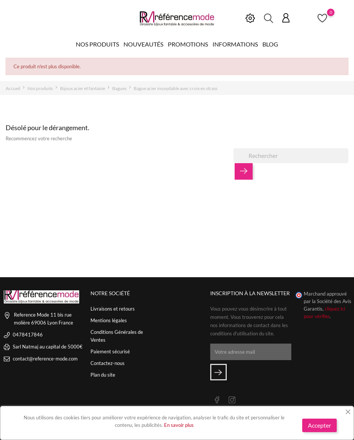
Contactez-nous (107, 363)
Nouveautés (143, 44)
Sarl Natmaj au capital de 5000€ (48, 347)
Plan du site (102, 375)
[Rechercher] (290, 155)
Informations (235, 44)
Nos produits (97, 44)
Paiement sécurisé (110, 351)
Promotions (188, 44)
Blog (270, 44)
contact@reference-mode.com (45, 359)
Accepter (319, 425)
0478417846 (28, 335)
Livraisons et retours (112, 309)
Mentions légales (108, 320)
